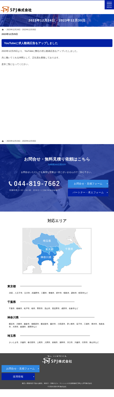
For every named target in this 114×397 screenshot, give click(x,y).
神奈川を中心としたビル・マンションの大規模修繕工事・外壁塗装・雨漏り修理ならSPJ (35, 2)
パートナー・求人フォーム (88, 192)
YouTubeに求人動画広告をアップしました (31, 43)
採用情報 (18, 376)
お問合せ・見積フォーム (88, 183)
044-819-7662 (34, 186)
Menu (109, 4)
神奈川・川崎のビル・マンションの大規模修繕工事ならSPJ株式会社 (68, 383)
